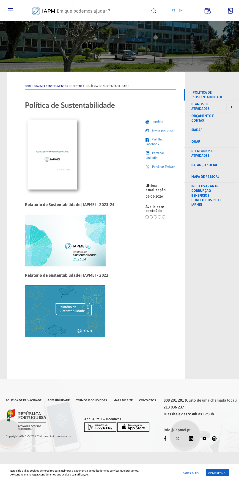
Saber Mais (191, 473)
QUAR (195, 141)
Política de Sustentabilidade (208, 95)
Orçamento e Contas (202, 118)
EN (181, 10)
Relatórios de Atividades (203, 153)
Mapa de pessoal (205, 177)
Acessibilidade (59, 400)
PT (173, 10)
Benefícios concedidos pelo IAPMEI (206, 200)
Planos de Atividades (200, 106)
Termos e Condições (91, 400)
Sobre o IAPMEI (35, 85)
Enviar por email (162, 130)
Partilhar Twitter (163, 166)
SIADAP (197, 130)
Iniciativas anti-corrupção (205, 188)
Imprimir (157, 121)
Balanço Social (204, 165)
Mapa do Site (123, 400)
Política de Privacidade (23, 400)
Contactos (147, 400)
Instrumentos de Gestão (65, 85)
